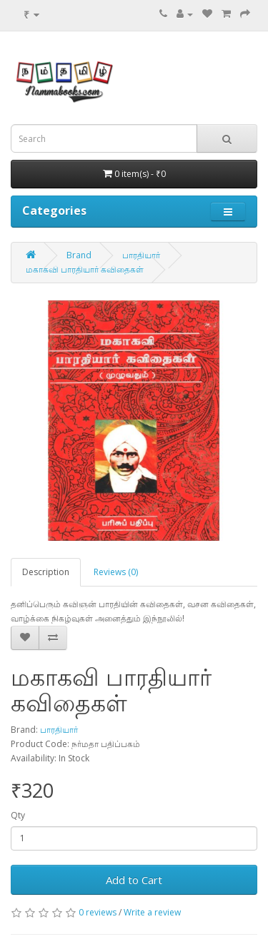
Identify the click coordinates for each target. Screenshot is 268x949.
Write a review (152, 912)
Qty (18, 815)
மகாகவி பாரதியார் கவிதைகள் (85, 269)
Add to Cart (134, 880)
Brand (78, 255)
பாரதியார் (141, 255)
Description (45, 572)
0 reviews (97, 912)
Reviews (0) (116, 572)
